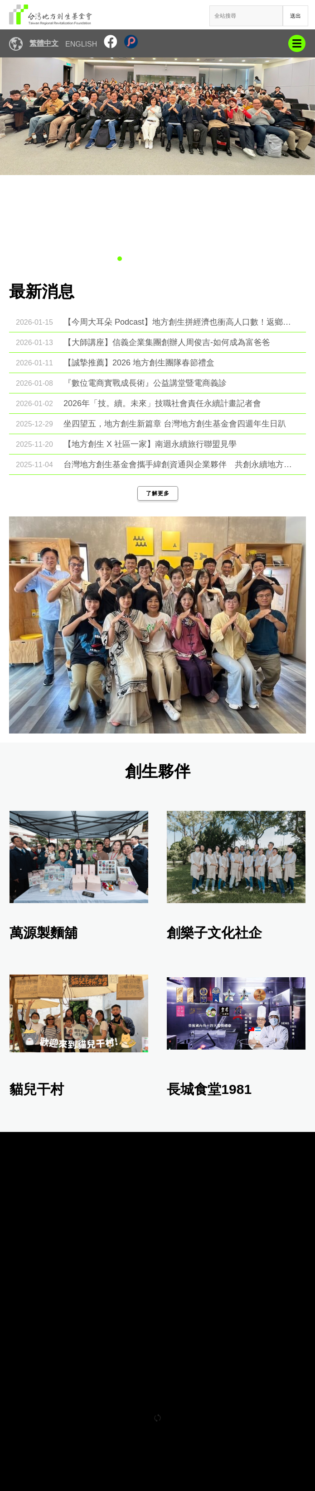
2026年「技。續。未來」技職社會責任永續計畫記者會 (162, 403)
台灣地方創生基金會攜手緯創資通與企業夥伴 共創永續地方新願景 (180, 464)
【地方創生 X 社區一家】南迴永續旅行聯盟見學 (150, 444)
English (81, 44)
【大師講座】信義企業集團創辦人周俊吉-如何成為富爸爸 (166, 342)
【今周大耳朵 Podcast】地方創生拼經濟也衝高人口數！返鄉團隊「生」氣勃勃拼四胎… (180, 322)
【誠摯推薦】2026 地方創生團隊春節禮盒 (138, 362)
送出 (295, 16)
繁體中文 (43, 43)
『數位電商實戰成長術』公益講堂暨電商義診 (145, 383)
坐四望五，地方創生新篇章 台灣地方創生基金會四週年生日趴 (174, 423)
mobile (297, 43)
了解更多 (158, 493)
